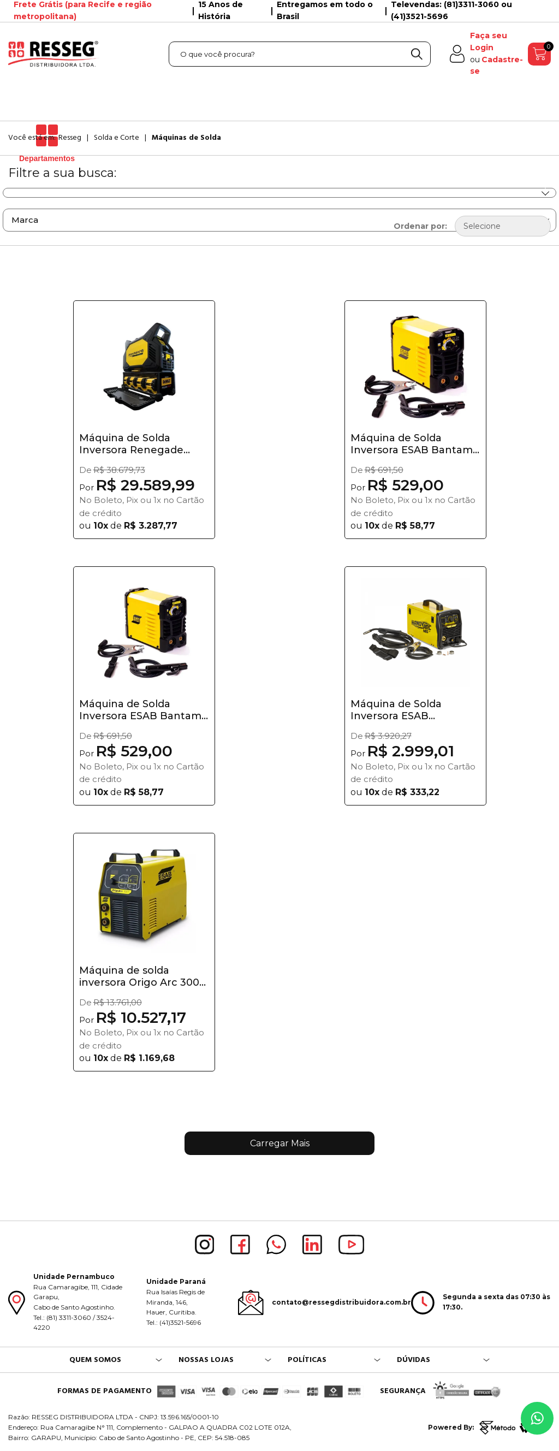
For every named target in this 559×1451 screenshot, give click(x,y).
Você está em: (32, 137)
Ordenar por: (420, 226)
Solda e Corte (116, 137)
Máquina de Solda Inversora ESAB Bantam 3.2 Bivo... (411, 444)
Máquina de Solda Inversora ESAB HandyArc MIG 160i (398, 710)
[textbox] (300, 54)
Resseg (69, 137)
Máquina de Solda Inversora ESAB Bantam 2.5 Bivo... (140, 710)
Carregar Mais (280, 1143)
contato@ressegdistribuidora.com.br (341, 1302)
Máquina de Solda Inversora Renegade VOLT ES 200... (131, 444)
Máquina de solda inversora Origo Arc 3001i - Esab (142, 976)
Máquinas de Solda (186, 137)
